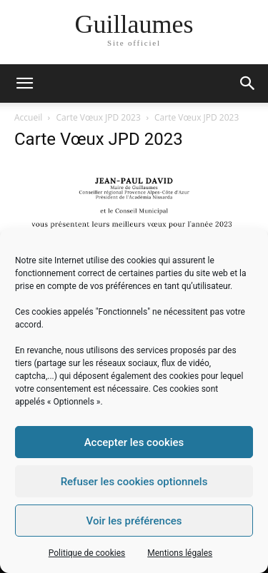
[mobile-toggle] (24, 83)
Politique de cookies (87, 553)
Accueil (28, 117)
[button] (248, 83)
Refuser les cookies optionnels (134, 481)
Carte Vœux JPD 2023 (98, 117)
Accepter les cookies (134, 442)
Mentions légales (179, 553)
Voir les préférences (134, 520)
